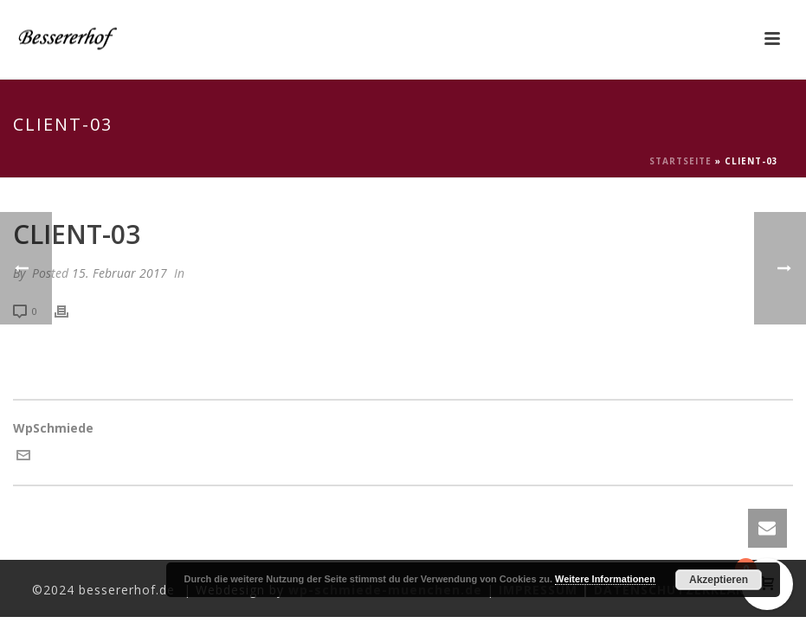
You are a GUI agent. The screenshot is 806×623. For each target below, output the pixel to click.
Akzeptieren (718, 580)
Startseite (680, 161)
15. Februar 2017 (119, 273)
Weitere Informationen (605, 579)
